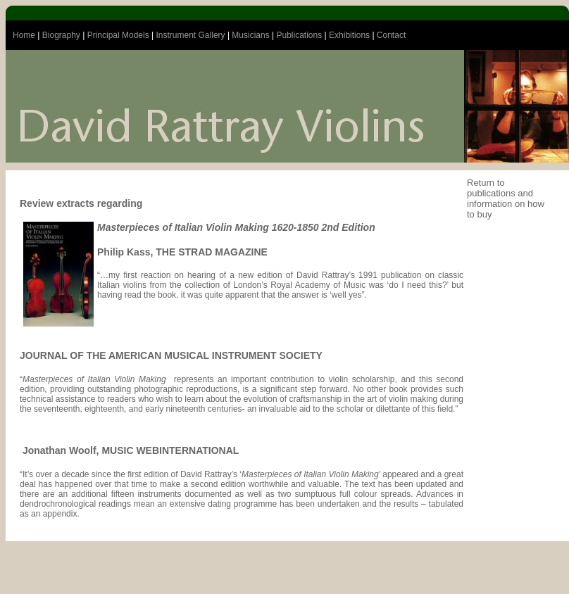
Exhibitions (349, 35)
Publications (300, 35)
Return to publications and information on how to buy (505, 198)
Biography (61, 35)
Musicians (250, 35)
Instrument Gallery (190, 35)
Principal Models (118, 35)
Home (24, 35)
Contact (391, 35)
